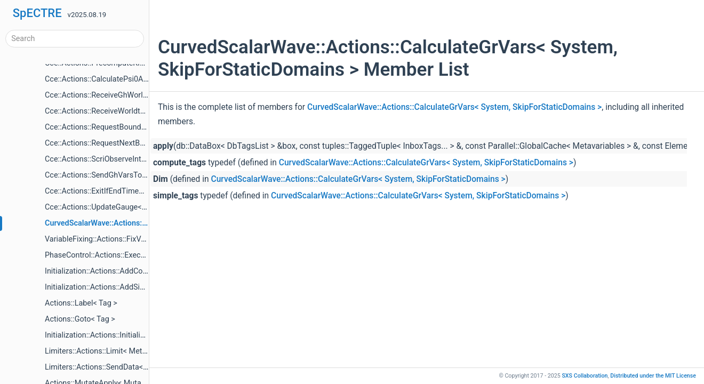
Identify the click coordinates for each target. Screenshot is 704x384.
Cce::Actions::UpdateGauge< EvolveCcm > (116, 207)
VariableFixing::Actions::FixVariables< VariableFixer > (134, 239)
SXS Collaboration (584, 375)
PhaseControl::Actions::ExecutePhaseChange (122, 255)
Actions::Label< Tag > (81, 303)
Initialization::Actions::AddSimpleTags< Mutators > (130, 287)
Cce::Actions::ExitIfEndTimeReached (107, 191)
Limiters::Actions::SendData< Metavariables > (122, 367)
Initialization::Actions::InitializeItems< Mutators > (127, 335)
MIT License (653, 375)
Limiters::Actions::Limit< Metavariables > (114, 351)
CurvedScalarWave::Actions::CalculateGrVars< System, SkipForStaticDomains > (454, 107)
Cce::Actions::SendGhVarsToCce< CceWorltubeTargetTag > (145, 175)
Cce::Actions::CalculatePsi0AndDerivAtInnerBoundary (135, 79)
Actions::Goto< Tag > (80, 319)
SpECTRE (37, 13)
